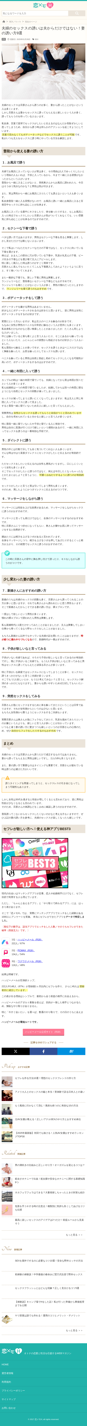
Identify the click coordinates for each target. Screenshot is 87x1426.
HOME (5, 1364)
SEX (36, 39)
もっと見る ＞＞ (74, 1234)
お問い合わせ (9, 1408)
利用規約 (6, 1382)
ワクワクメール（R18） (30, 961)
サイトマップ (9, 1399)
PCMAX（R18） (26, 950)
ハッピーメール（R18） (30, 939)
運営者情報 (7, 1373)
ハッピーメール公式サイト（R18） (43, 1031)
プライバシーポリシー (13, 1390)
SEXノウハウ (15, 22)
